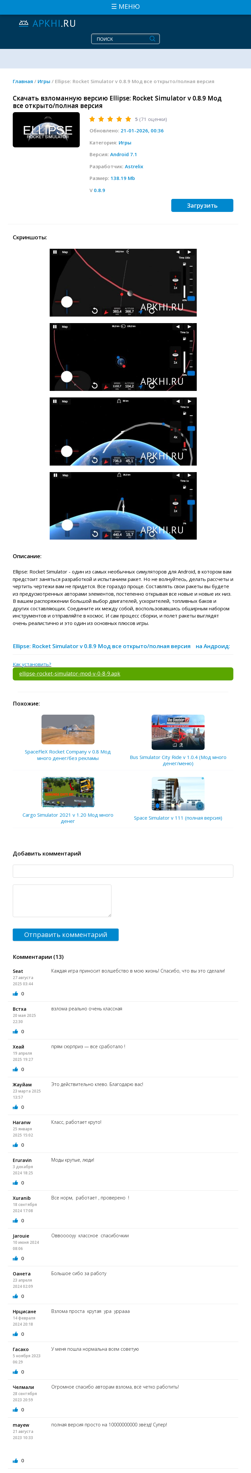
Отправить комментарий (65, 934)
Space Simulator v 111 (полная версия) (178, 817)
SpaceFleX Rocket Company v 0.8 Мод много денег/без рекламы (68, 754)
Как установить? (32, 664)
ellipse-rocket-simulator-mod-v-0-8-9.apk (69, 673)
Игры (125, 142)
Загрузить (202, 205)
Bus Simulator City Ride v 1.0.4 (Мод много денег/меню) (178, 760)
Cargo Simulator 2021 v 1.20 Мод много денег (68, 818)
